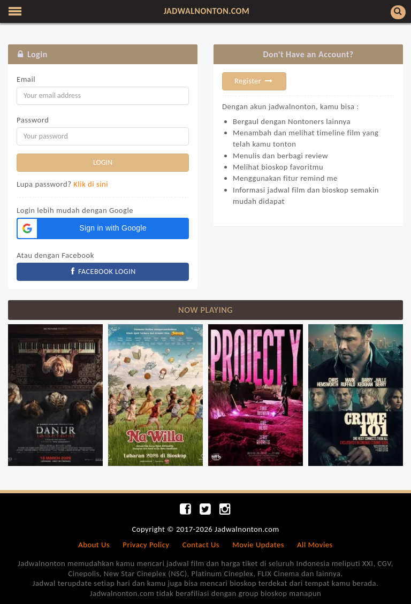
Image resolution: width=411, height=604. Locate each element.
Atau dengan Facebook (55, 255)
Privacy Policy (146, 544)
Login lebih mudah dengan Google (75, 210)
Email (26, 79)
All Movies (315, 544)
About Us (94, 544)
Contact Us (200, 544)
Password (33, 120)
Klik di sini (90, 184)
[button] (103, 228)
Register (254, 81)
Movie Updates (258, 544)
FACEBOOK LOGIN (103, 271)
